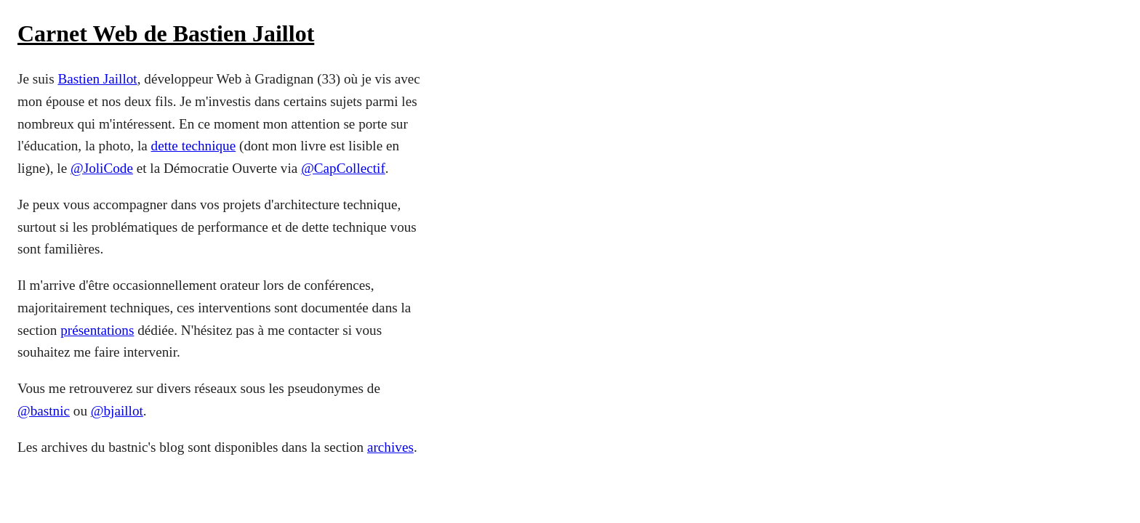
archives (390, 447)
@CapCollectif (343, 168)
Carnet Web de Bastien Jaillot (165, 33)
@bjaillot (117, 410)
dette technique (193, 145)
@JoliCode (102, 168)
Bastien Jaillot (97, 78)
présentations (97, 330)
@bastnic (43, 410)
